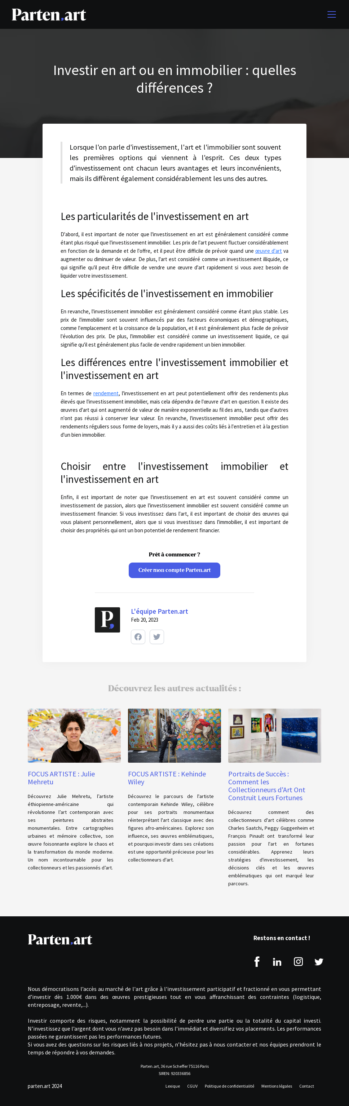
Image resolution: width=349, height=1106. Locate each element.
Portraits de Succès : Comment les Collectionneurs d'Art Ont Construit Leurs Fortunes (266, 786)
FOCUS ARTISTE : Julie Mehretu (61, 778)
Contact (306, 1086)
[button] (330, 14)
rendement (106, 393)
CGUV (192, 1086)
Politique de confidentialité (229, 1086)
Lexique (172, 1086)
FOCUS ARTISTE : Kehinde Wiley (167, 778)
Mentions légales (276, 1086)
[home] (49, 14)
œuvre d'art (268, 250)
